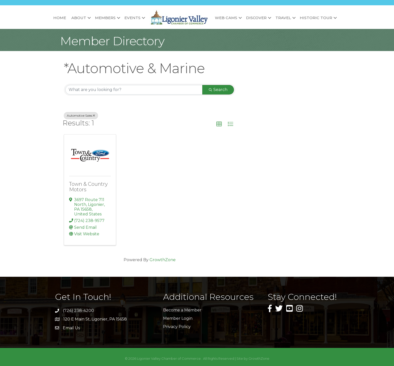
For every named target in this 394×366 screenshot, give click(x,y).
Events (132, 17)
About (78, 17)
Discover (256, 17)
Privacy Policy (177, 326)
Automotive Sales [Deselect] (81, 115)
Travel (283, 17)
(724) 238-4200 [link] (78, 310)
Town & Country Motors (88, 187)
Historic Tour (316, 17)
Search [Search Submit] (218, 89)
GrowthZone (163, 259)
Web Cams (226, 17)
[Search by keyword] (134, 90)
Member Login (177, 318)
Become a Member (182, 310)
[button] (219, 124)
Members (105, 17)
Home (59, 17)
